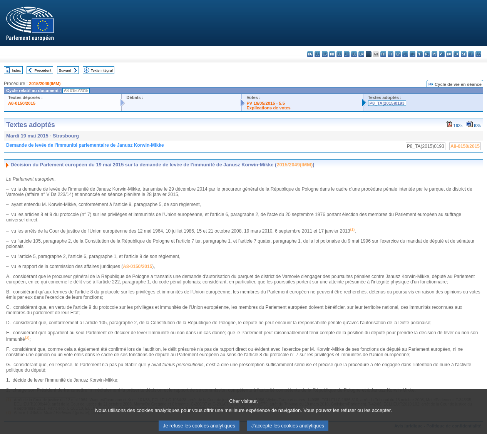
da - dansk (332, 54)
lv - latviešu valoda (398, 54)
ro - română (449, 54)
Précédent (43, 70)
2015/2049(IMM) (44, 83)
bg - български (310, 54)
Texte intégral (102, 70)
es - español (317, 54)
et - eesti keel (347, 54)
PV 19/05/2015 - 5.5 (265, 103)
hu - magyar (412, 54)
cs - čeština (325, 54)
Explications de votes (268, 108)
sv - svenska (478, 54)
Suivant (65, 70)
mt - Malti (420, 54)
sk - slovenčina (456, 54)
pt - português (442, 54)
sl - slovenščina (464, 54)
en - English (361, 54)
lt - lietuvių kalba (405, 54)
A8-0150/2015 (21, 103)
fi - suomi (471, 54)
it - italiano (390, 54)
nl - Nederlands (427, 54)
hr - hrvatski (383, 54)
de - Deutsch (339, 54)
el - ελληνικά (354, 54)
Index (16, 70)
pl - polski (434, 54)
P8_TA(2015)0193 (387, 103)
